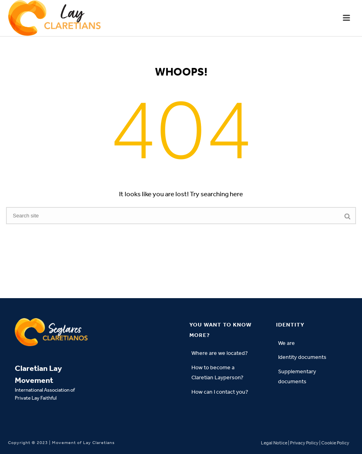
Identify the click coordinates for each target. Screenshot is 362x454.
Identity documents (302, 357)
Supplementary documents (297, 376)
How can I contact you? (219, 391)
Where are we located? (219, 353)
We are (286, 343)
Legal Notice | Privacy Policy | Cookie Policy (305, 443)
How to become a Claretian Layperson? (217, 372)
